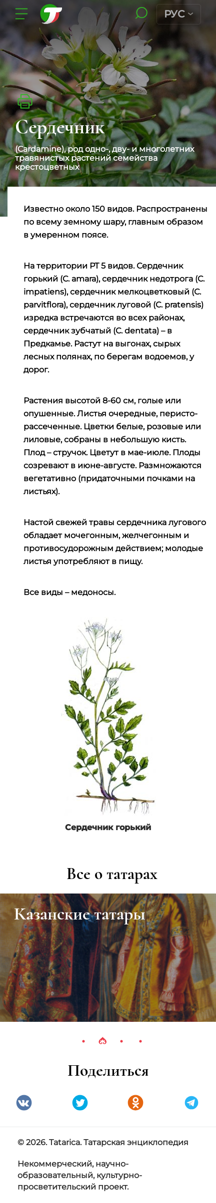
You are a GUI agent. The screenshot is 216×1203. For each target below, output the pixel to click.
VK (24, 1103)
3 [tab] (121, 1041)
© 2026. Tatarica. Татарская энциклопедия (103, 1142)
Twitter (80, 1103)
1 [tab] (83, 1041)
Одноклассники (136, 1103)
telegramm (192, 1103)
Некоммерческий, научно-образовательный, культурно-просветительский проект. (80, 1175)
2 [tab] (102, 1041)
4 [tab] (140, 1041)
